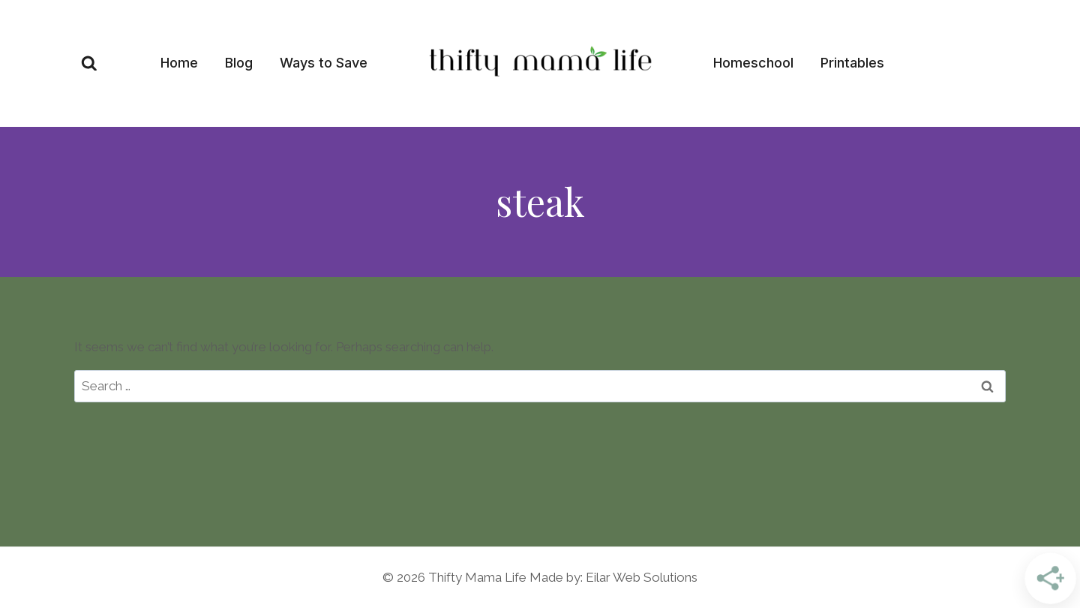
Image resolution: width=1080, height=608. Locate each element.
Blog (239, 63)
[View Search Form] (89, 64)
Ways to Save (324, 63)
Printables (852, 63)
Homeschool (753, 63)
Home (179, 63)
